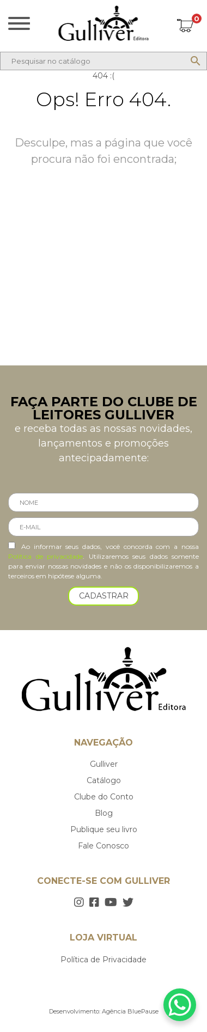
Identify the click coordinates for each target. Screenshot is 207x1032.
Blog (104, 813)
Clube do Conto (103, 797)
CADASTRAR (104, 596)
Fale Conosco (103, 846)
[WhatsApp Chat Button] (179, 1004)
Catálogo (104, 780)
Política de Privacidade (103, 959)
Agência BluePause (130, 1011)
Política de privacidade (45, 556)
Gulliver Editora (104, 23)
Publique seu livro (103, 829)
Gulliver (104, 764)
